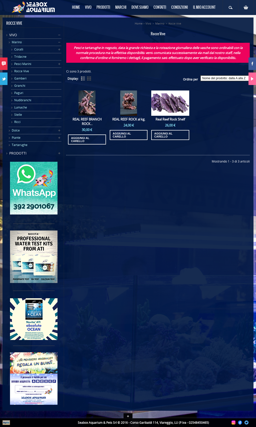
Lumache (20, 107)
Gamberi (20, 78)
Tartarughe (20, 145)
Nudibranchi (22, 100)
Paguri (18, 93)
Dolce (16, 130)
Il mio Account (204, 8)
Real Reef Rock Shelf (170, 119)
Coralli (18, 49)
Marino (17, 42)
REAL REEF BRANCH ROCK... (87, 121)
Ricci (17, 122)
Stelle (18, 114)
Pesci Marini (22, 64)
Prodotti (17, 153)
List (83, 78)
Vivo (13, 34)
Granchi (19, 86)
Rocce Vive (21, 71)
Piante (16, 138)
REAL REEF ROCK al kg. (128, 119)
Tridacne (20, 56)
